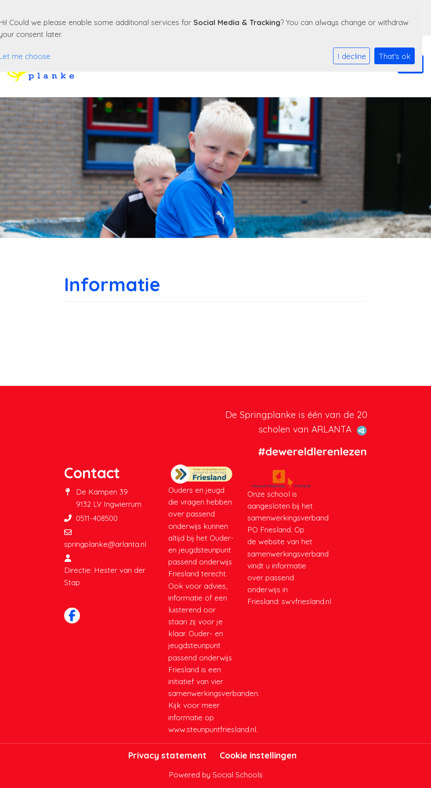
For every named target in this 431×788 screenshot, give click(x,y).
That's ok (395, 56)
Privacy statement (167, 755)
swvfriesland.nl (306, 601)
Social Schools (238, 774)
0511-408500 (97, 518)
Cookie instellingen (258, 755)
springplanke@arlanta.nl (105, 544)
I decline (351, 56)
